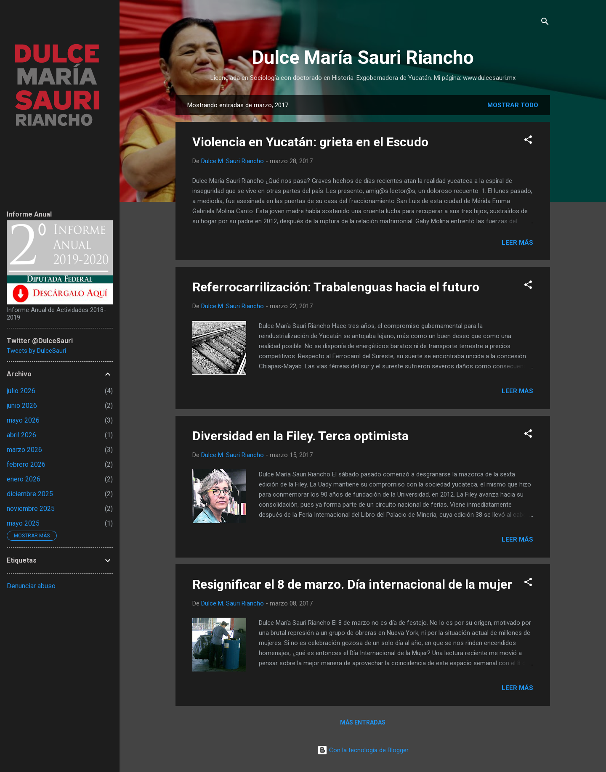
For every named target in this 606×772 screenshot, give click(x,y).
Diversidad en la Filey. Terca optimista (300, 435)
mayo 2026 (23, 420)
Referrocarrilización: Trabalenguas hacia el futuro (335, 287)
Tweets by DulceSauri (36, 350)
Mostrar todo (512, 105)
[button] (528, 141)
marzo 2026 (24, 450)
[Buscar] (545, 23)
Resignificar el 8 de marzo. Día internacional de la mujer (352, 584)
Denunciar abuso (31, 586)
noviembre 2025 (31, 509)
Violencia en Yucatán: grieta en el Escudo (310, 142)
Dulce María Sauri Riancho (363, 57)
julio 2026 (21, 391)
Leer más (517, 242)
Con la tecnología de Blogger (363, 750)
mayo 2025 (23, 523)
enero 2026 (23, 479)
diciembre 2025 (30, 494)
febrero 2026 (26, 464)
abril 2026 (21, 435)
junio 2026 (22, 406)
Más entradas (362, 722)
